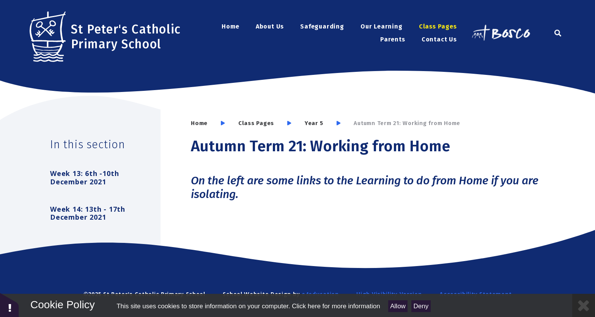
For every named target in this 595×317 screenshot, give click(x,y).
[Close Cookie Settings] (583, 305)
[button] (9, 304)
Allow (398, 306)
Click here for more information (336, 306)
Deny (421, 306)
